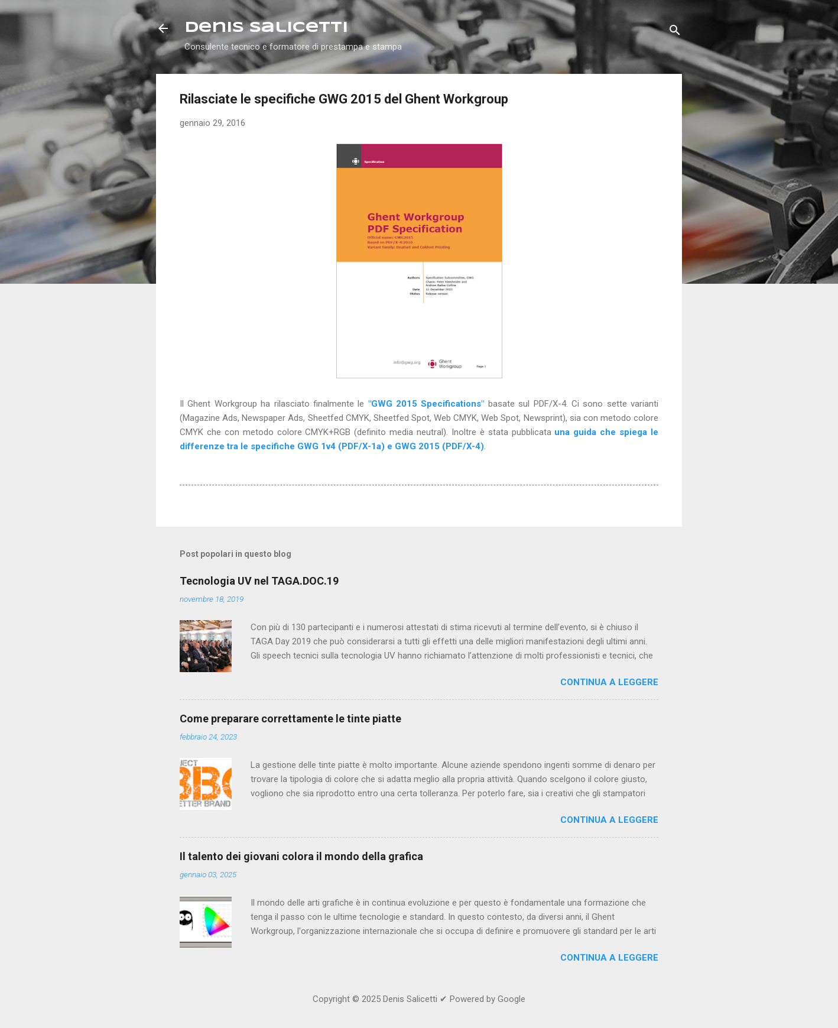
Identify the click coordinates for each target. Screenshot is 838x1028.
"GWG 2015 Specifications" (426, 403)
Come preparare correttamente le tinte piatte (290, 718)
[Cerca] (675, 32)
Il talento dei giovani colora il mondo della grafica (301, 856)
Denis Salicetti (266, 28)
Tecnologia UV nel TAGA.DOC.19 (259, 581)
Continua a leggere (609, 682)
